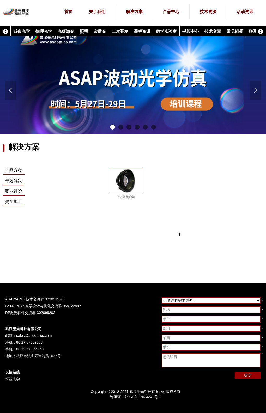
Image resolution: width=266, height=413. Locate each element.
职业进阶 (13, 191)
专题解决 (13, 180)
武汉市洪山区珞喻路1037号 (38, 356)
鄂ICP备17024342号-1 (143, 397)
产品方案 (13, 170)
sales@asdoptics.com (34, 336)
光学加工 (13, 201)
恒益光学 (12, 379)
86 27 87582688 (29, 342)
